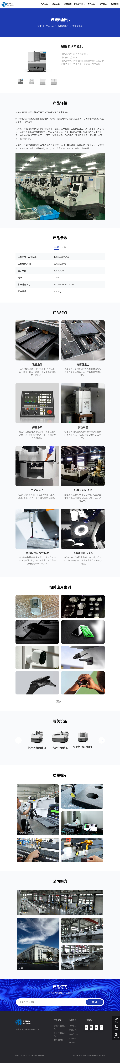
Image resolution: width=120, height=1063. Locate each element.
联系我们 (114, 4)
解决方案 (57, 4)
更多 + (60, 701)
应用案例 (67, 4)
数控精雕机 (63, 26)
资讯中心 (92, 4)
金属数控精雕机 (59, 1034)
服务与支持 (79, 4)
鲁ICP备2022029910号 (81, 1055)
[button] (18, 740)
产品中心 (45, 4)
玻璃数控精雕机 (59, 1027)
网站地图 (101, 1055)
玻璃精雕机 (77, 26)
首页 (40, 26)
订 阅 (94, 1002)
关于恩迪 (104, 4)
